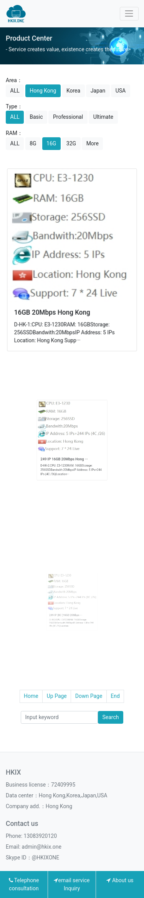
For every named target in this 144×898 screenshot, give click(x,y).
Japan (98, 91)
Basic (36, 117)
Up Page (57, 696)
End (115, 696)
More (92, 143)
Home (31, 696)
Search (110, 717)
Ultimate (103, 117)
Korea (73, 91)
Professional (68, 117)
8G (33, 143)
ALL (15, 91)
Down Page (89, 696)
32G (71, 143)
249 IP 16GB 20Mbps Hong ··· (67, 451)
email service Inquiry (71, 884)
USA (121, 91)
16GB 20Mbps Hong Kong (53, 309)
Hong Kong (43, 91)
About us (119, 880)
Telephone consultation (24, 884)
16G (51, 143)
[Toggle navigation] (129, 13)
